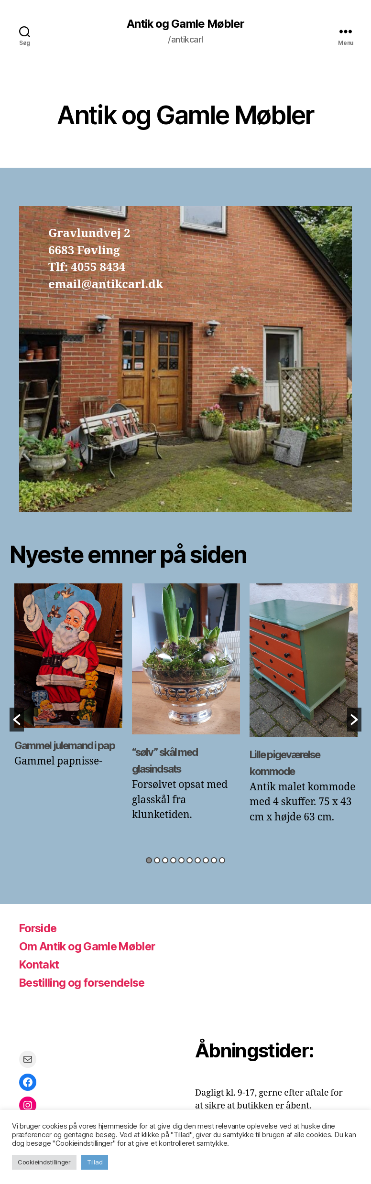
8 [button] (206, 861)
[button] (17, 720)
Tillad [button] (94, 1162)
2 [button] (157, 861)
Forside (39, 928)
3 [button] (165, 861)
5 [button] (181, 861)
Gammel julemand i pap (64, 745)
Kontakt (40, 964)
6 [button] (189, 861)
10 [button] (222, 861)
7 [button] (198, 861)
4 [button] (173, 861)
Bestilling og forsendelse (85, 983)
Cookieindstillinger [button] (44, 1162)
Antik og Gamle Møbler (185, 24)
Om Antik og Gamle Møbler (90, 946)
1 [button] (149, 861)
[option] (68, 681)
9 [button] (214, 861)
